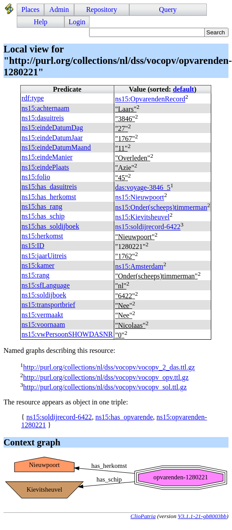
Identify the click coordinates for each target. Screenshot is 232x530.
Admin (59, 9)
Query (168, 9)
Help (41, 22)
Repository (101, 9)
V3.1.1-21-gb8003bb (202, 516)
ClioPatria (143, 516)
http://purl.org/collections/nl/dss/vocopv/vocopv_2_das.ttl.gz (109, 367)
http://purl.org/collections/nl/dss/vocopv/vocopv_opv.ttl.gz (105, 377)
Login (76, 22)
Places (31, 9)
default (183, 89)
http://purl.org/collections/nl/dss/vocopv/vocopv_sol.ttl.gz (105, 387)
